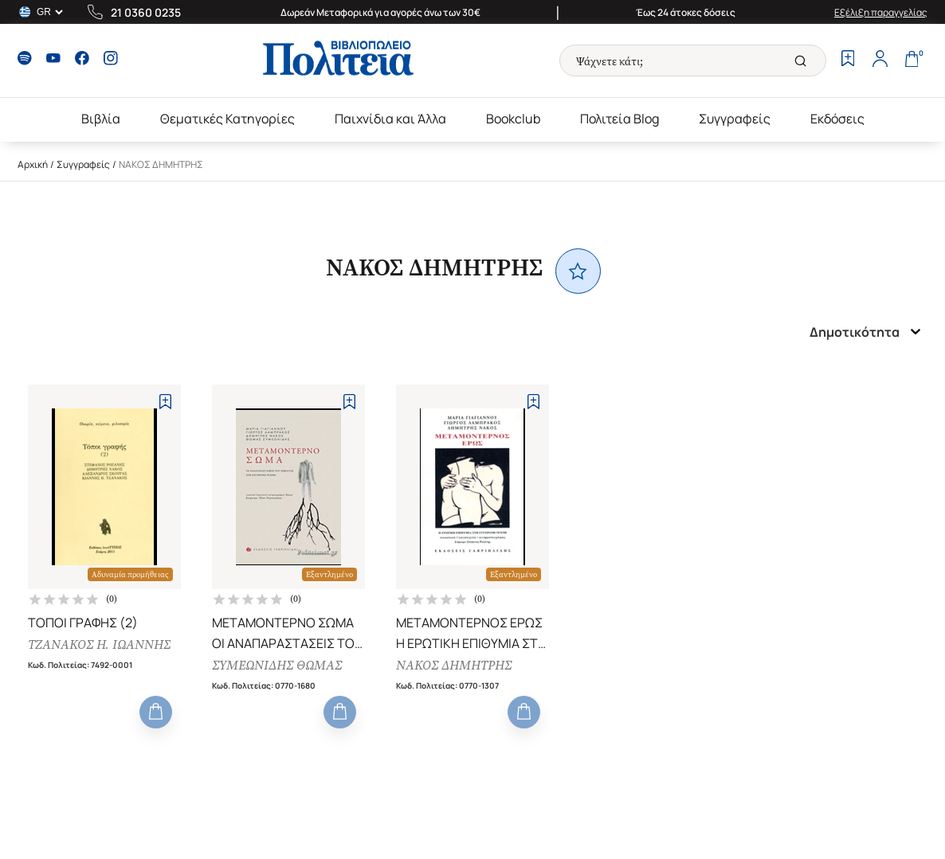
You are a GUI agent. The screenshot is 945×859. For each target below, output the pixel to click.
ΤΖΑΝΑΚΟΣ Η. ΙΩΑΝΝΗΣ (99, 644)
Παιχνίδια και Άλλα (390, 118)
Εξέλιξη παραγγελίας (880, 12)
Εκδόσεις (837, 118)
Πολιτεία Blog (619, 118)
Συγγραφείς (735, 118)
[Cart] (911, 60)
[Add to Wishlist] (165, 401)
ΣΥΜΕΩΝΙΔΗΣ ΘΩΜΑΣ (277, 665)
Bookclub (513, 118)
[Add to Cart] (155, 712)
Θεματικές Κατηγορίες (227, 118)
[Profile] (880, 60)
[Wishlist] (848, 60)
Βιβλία (100, 118)
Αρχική (33, 164)
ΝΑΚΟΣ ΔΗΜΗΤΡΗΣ (454, 665)
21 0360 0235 (146, 12)
